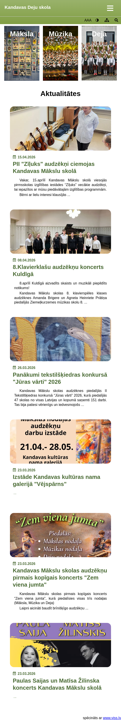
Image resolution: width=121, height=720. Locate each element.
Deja (99, 34)
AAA (87, 20)
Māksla (22, 34)
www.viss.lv (112, 718)
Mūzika (60, 34)
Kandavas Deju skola (28, 7)
